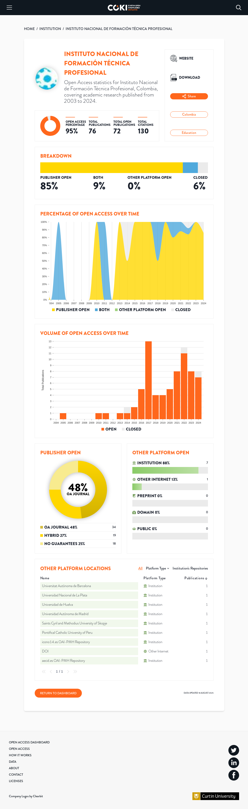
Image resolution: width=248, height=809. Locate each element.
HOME (29, 28)
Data (12, 761)
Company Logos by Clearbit (26, 796)
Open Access (19, 749)
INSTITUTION (50, 28)
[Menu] (9, 7)
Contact (16, 774)
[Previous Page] (50, 671)
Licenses (16, 781)
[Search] (238, 7)
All (140, 568)
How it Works (20, 755)
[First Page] (43, 671)
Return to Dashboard (58, 693)
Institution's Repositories (190, 568)
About (14, 768)
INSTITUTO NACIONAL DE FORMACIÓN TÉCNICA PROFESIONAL (119, 28)
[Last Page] (75, 671)
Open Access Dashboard (29, 742)
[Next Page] (68, 671)
